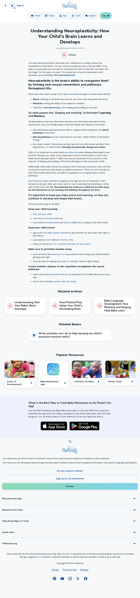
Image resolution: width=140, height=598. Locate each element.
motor (48, 239)
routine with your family (65, 281)
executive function (59, 274)
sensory (67, 222)
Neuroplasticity (35, 180)
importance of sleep (60, 254)
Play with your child (42, 214)
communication (52, 222)
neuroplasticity (67, 75)
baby (64, 261)
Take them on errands (43, 218)
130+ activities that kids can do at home (72, 243)
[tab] (36, 15)
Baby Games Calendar (57, 232)
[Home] (70, 5)
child (72, 261)
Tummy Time (66, 239)
